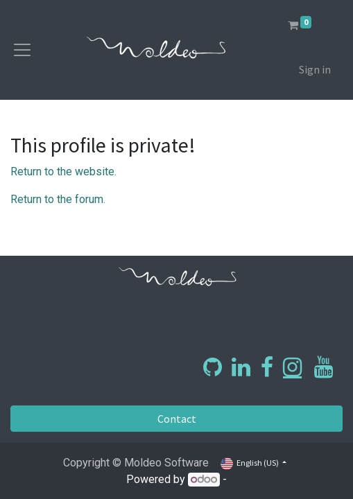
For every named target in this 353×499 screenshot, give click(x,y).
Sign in (315, 69)
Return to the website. (63, 171)
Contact (176, 419)
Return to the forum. (57, 199)
